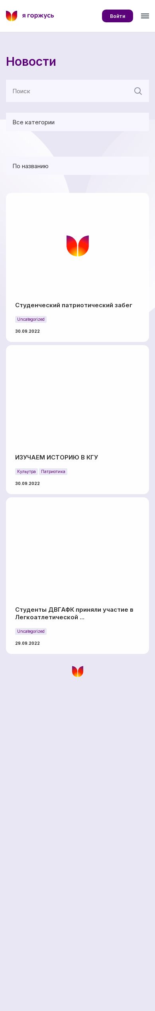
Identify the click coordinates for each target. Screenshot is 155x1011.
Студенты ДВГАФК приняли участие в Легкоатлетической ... (74, 613)
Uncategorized (31, 319)
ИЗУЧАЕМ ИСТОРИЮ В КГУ (56, 457)
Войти (117, 16)
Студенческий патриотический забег (73, 305)
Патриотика (53, 471)
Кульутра (26, 471)
